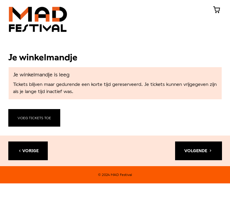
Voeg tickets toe (34, 118)
